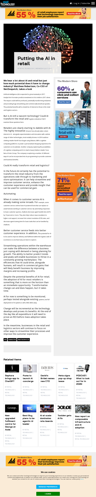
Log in (76, 3)
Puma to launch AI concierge (28, 378)
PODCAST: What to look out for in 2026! (83, 379)
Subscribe (85, 3)
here (82, 479)
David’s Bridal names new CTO (48, 378)
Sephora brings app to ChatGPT (12, 378)
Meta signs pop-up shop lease (65, 378)
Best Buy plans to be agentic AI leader (29, 419)
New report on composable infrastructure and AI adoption (82, 422)
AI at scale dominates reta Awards (46, 418)
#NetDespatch (23, 340)
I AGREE (48, 494)
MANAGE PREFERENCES (48, 487)
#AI (5, 340)
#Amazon (12, 340)
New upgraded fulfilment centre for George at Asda (10, 422)
